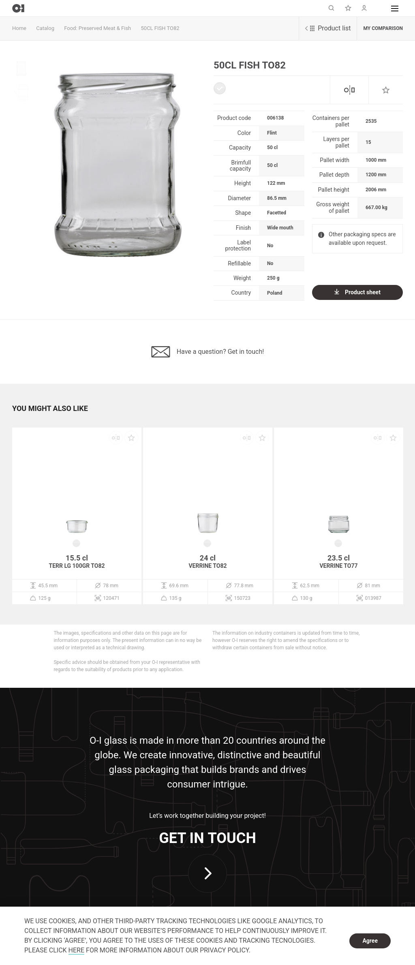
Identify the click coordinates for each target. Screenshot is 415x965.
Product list (328, 28)
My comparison (383, 28)
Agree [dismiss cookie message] (370, 940)
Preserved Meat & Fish (105, 28)
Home (19, 28)
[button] (394, 8)
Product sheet (357, 292)
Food (70, 28)
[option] (117, 158)
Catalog (45, 28)
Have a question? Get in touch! (207, 351)
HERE (76, 950)
